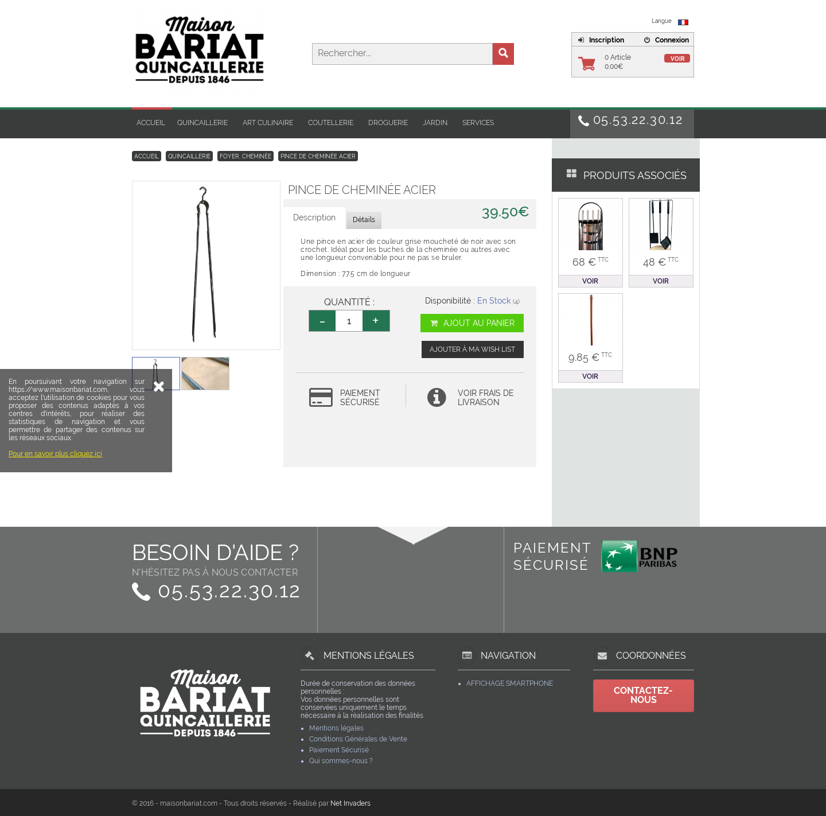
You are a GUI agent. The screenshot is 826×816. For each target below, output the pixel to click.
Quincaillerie (202, 123)
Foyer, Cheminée (245, 156)
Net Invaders (350, 803)
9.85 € (590, 357)
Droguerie (388, 123)
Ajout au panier (472, 323)
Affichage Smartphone (509, 683)
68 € (590, 262)
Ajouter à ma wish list (472, 349)
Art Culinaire (268, 123)
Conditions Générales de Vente (358, 739)
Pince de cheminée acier (318, 156)
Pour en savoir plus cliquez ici (55, 517)
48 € (661, 262)
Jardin (435, 123)
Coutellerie (330, 123)
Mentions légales (336, 728)
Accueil (151, 123)
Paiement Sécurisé (339, 750)
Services (478, 123)
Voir (678, 59)
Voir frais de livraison (486, 397)
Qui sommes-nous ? (341, 761)
